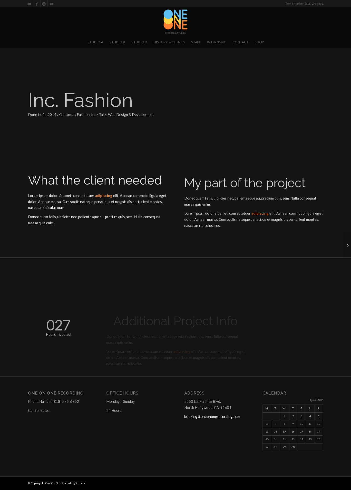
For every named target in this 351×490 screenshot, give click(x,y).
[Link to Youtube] (29, 3)
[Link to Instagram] (44, 3)
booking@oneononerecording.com (212, 416)
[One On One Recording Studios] (175, 21)
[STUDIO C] (347, 245)
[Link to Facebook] (36, 3)
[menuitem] (95, 42)
